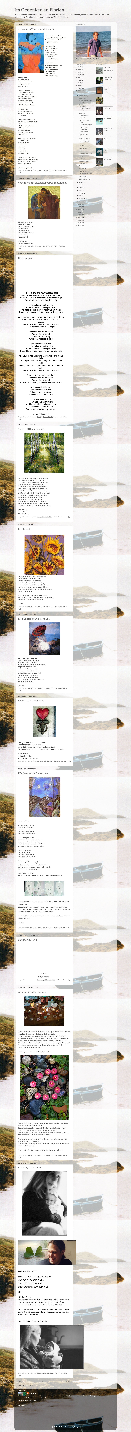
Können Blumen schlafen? (84, 162)
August (81, 182)
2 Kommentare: (61, 980)
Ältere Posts (66, 1381)
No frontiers (25, 258)
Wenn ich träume (84, 171)
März (81, 195)
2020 (79, 83)
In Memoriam (83, 168)
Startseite (45, 1381)
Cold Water (82, 159)
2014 (79, 209)
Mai (80, 190)
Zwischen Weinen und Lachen (36, 29)
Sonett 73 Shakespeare (31, 429)
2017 (79, 90)
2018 (79, 88)
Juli (80, 185)
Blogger (76, 1427)
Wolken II (82, 156)
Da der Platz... (83, 148)
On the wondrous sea (85, 173)
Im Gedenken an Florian (39, 9)
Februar (81, 198)
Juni (80, 187)
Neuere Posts (23, 1381)
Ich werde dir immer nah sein (85, 144)
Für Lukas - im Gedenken (33, 773)
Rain (80, 151)
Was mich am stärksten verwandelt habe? (42, 182)
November (82, 95)
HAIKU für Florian (84, 141)
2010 (79, 220)
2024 (79, 72)
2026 (79, 67)
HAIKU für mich (83, 176)
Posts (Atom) (29, 1385)
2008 (79, 225)
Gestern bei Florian (84, 179)
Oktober (81, 98)
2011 (79, 217)
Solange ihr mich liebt (31, 700)
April (80, 193)
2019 (79, 85)
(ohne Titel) (107, 108)
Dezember (82, 93)
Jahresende (107, 159)
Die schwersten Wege (85, 153)
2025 (79, 69)
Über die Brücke (106, 149)
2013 (79, 212)
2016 (79, 204)
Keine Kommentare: (61, 170)
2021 (79, 80)
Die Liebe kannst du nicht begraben (108, 69)
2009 (79, 223)
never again (32, 1393)
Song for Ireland (27, 939)
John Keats (107, 118)
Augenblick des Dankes (32, 992)
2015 (79, 207)
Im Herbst (24, 528)
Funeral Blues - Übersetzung (108, 78)
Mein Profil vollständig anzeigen (27, 1400)
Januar (81, 201)
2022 (79, 77)
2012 (79, 215)
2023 (79, 75)
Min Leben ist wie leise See (34, 618)
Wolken (81, 166)
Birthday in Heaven (29, 1167)
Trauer (106, 139)
